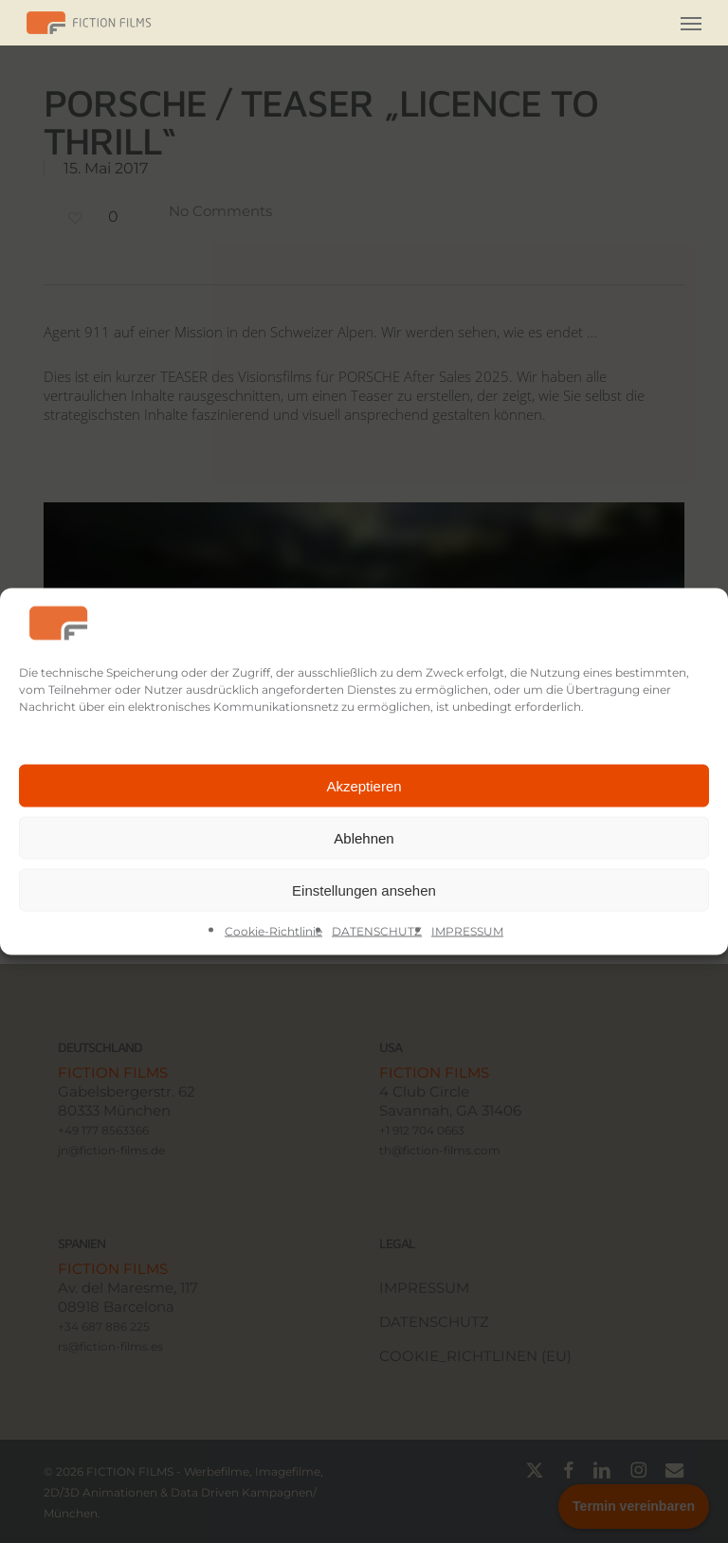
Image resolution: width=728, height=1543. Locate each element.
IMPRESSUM (467, 931)
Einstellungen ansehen (364, 889)
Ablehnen (363, 837)
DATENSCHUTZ (377, 931)
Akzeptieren (363, 785)
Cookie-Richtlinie (273, 931)
